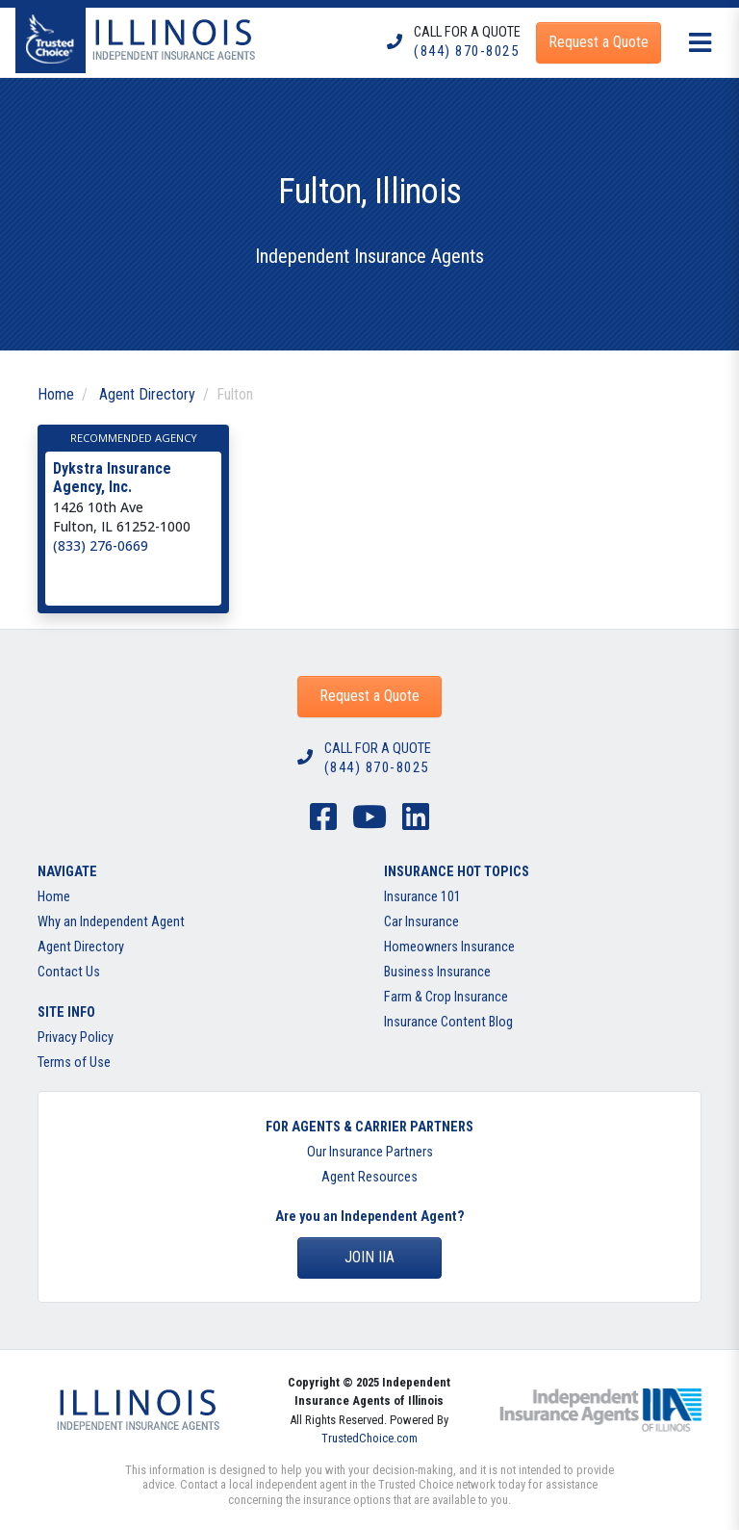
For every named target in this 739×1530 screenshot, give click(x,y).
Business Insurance (437, 972)
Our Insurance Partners (370, 1152)
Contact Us (69, 972)
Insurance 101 (422, 897)
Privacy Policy (76, 1037)
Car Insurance (421, 922)
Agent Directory (147, 394)
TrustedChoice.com (369, 1438)
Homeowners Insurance (449, 947)
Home (56, 394)
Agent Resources (369, 1177)
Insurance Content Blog (448, 1022)
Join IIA (369, 1257)
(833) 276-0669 (100, 545)
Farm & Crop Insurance (446, 997)
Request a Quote (369, 696)
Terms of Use (74, 1062)
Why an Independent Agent (111, 922)
